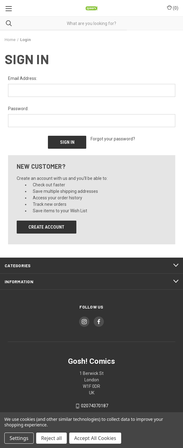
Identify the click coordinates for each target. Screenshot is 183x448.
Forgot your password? (113, 138)
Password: (18, 108)
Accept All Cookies (95, 438)
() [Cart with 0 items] (172, 7)
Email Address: (22, 78)
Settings (19, 438)
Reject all (51, 438)
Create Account (46, 227)
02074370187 (94, 406)
